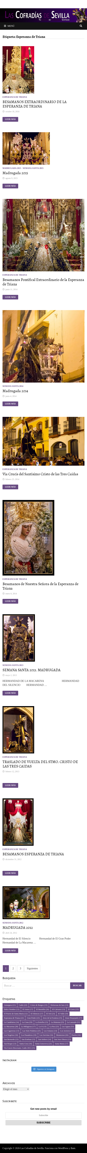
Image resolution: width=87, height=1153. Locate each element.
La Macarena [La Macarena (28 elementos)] (11, 1026)
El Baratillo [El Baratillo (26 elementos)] (42, 1009)
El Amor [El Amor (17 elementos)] (27, 1009)
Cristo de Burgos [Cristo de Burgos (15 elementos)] (38, 1005)
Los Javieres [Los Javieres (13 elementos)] (67, 1031)
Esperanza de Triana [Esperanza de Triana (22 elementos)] (14, 1018)
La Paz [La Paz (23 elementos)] (54, 1026)
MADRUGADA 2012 (18, 927)
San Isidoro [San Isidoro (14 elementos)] (44, 1039)
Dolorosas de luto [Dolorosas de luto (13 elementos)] (59, 1005)
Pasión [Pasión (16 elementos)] (76, 1035)
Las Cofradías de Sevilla (32, 1148)
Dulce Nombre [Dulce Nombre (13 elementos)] (11, 1009)
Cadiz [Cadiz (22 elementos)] (23, 1005)
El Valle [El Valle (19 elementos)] (63, 1014)
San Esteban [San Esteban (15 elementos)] (28, 1039)
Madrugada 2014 (15, 391)
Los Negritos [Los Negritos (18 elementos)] (11, 1035)
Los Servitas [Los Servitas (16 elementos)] (46, 1035)
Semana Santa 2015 (33, 168)
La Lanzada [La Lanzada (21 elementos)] (73, 1022)
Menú (9, 26)
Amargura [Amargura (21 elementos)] (10, 1005)
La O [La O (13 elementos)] (42, 1026)
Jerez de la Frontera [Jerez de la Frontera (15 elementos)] (52, 1018)
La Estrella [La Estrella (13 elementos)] (42, 1022)
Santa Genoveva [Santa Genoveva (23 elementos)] (43, 1044)
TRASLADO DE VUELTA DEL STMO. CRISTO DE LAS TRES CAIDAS (40, 764)
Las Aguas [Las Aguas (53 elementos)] (68, 1026)
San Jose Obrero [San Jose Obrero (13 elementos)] (62, 1039)
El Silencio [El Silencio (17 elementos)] (37, 1014)
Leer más (11, 119)
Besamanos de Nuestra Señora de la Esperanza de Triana (40, 586)
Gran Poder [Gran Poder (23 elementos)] (33, 1018)
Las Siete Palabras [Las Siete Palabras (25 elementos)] (31, 1031)
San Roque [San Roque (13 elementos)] (10, 1044)
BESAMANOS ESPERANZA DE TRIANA (33, 854)
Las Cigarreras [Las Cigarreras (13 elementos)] (11, 1031)
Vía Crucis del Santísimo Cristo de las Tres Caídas (40, 474)
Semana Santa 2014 (13, 386)
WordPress (63, 1148)
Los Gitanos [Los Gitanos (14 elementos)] (50, 1031)
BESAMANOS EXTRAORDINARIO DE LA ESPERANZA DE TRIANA (35, 104)
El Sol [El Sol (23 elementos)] (50, 1014)
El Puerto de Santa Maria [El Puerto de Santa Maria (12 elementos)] (16, 1014)
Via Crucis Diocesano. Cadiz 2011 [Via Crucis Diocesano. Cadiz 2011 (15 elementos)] (19, 1048)
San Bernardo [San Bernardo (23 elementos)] (11, 1039)
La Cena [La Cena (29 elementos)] (27, 1022)
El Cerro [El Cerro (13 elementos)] (73, 1009)
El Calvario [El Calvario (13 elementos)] (58, 1009)
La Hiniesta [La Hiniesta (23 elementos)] (57, 1022)
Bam (73, 1148)
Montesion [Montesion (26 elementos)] (62, 1035)
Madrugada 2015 (12, 168)
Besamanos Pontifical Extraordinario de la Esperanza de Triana (43, 282)
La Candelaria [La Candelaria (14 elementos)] (11, 1022)
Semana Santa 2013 (13, 665)
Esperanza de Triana (15, 97)
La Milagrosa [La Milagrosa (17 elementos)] (28, 1026)
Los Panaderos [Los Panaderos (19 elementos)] (29, 1035)
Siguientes (32, 968)
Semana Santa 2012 (13, 923)
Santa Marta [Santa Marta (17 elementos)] (61, 1044)
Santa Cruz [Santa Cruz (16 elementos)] (25, 1044)
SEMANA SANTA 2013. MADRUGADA (32, 670)
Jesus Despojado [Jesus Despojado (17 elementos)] (73, 1018)
